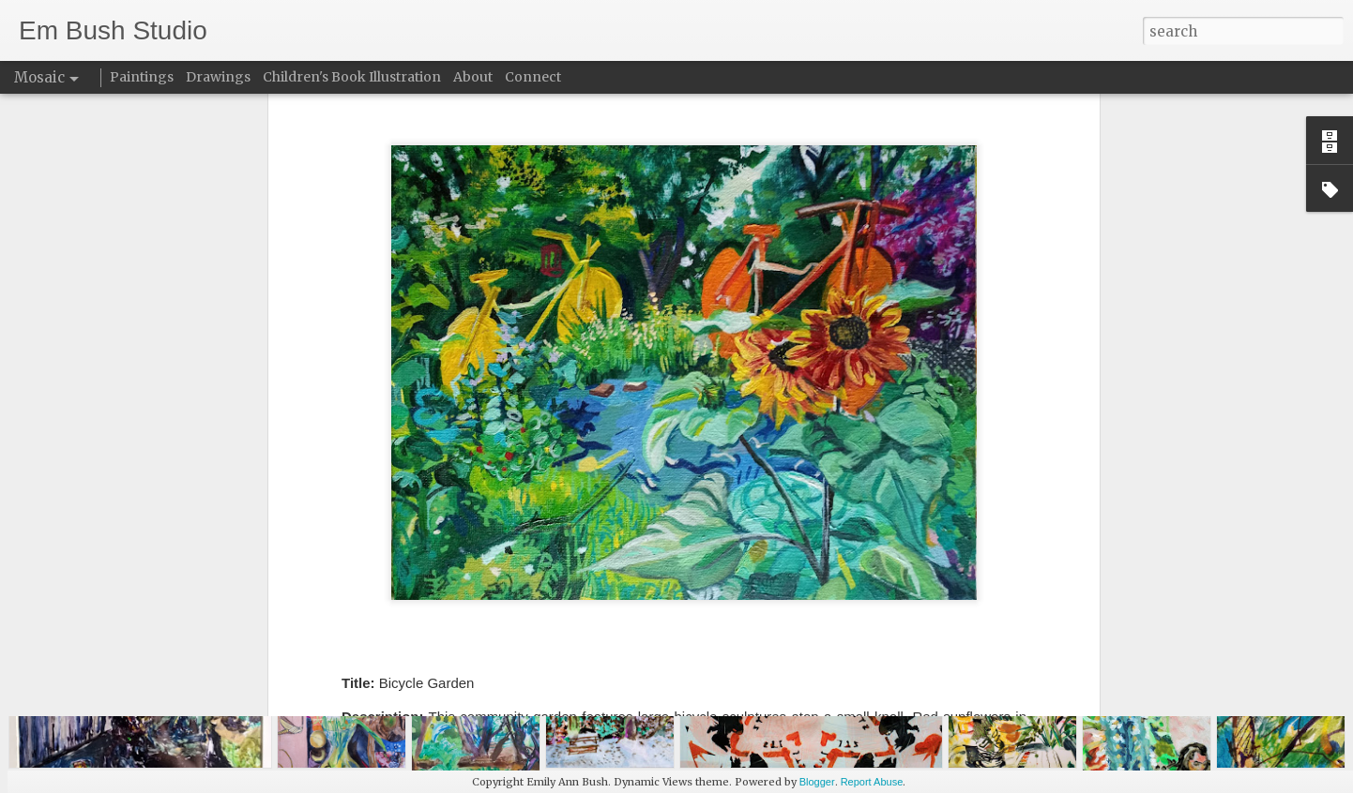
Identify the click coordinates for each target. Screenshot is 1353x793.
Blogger (817, 781)
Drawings (218, 76)
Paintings (142, 76)
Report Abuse (872, 781)
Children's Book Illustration (352, 76)
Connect (533, 76)
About (473, 76)
